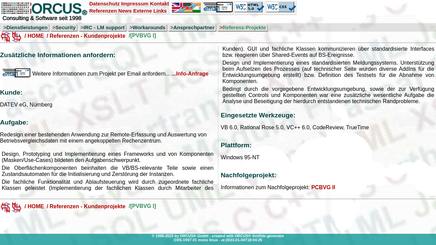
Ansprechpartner (194, 27)
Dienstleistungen (27, 27)
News (124, 11)
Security (66, 27)
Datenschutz (104, 3)
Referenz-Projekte (244, 27)
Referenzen (103, 11)
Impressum (135, 3)
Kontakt (159, 3)
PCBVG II (323, 187)
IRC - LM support (104, 27)
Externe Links (150, 11)
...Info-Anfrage (190, 74)
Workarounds (149, 27)
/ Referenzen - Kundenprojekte (86, 36)
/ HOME (34, 36)
